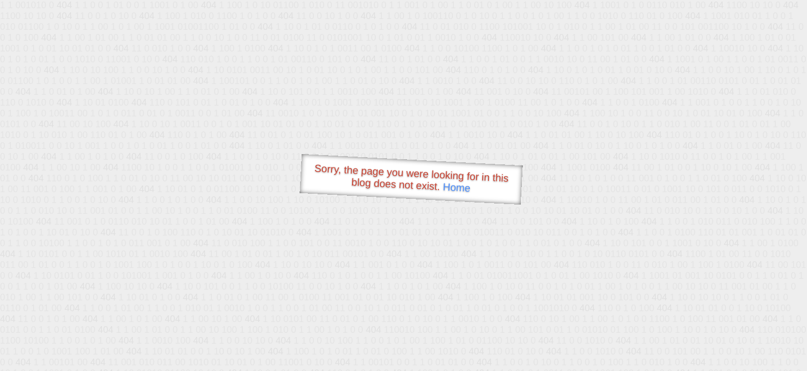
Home (456, 187)
